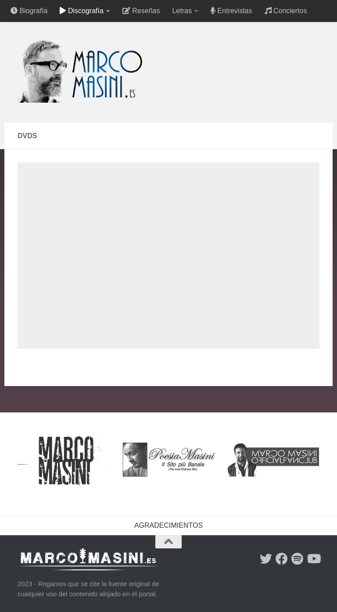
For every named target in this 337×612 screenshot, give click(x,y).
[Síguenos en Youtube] (313, 559)
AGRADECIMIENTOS (168, 525)
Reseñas (141, 10)
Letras (181, 10)
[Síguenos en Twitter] (266, 559)
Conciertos (286, 10)
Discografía (81, 10)
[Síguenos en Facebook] (282, 559)
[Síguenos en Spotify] (297, 559)
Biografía (29, 10)
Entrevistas (231, 10)
